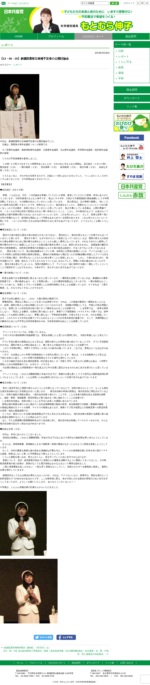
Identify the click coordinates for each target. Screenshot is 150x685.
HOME (19, 36)
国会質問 (130, 36)
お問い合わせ (126, 663)
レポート (17, 65)
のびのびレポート (93, 36)
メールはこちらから (14, 3)
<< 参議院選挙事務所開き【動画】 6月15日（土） (26, 647)
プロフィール (56, 36)
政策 (121, 67)
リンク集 (131, 106)
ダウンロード (132, 98)
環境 (121, 72)
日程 (121, 50)
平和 (121, 78)
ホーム (20, 663)
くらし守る (125, 61)
